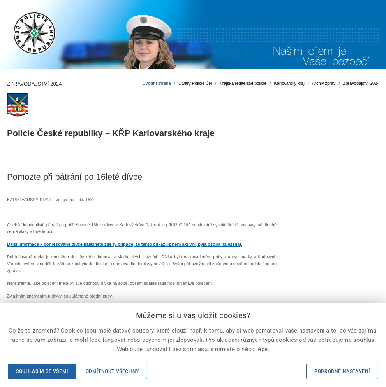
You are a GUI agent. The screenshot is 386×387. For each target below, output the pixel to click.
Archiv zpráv (324, 83)
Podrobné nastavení (342, 371)
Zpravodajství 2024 (361, 83)
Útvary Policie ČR (195, 83)
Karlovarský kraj (289, 83)
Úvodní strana (156, 83)
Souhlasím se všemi (42, 371)
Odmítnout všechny (112, 371)
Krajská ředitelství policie (242, 83)
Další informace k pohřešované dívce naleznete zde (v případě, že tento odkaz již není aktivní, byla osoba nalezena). (124, 244)
